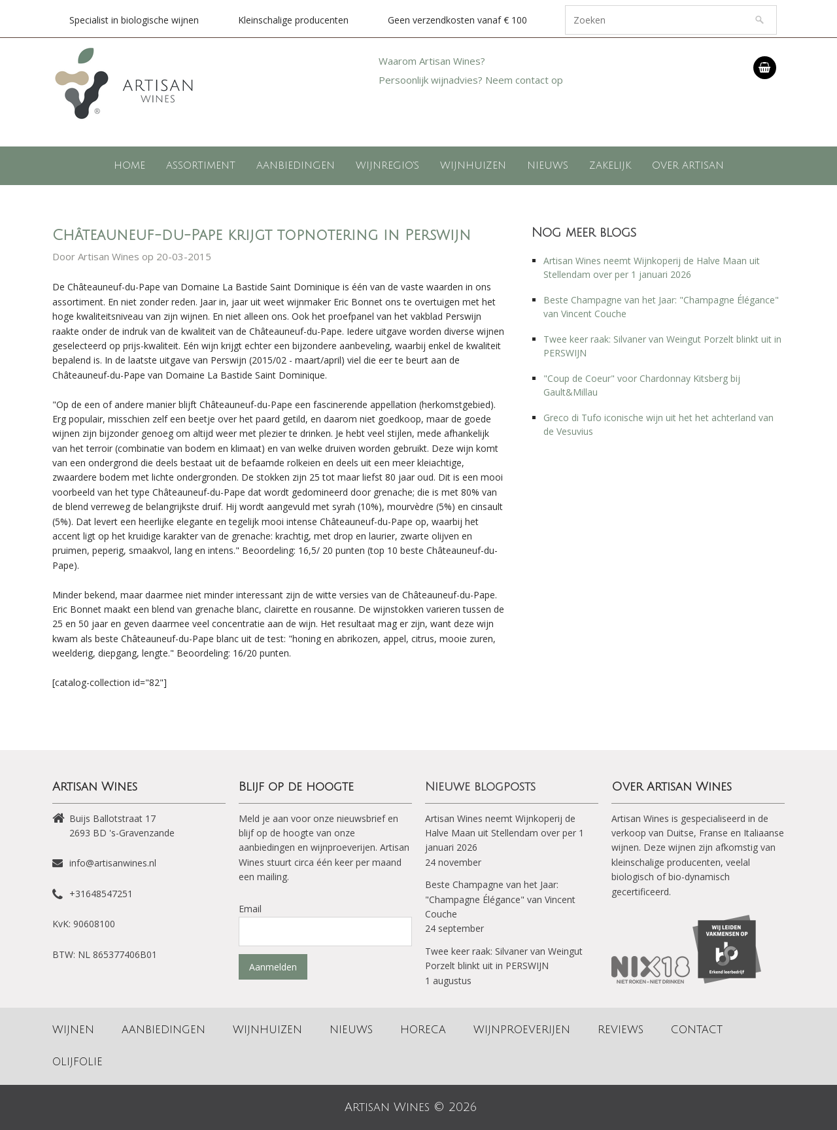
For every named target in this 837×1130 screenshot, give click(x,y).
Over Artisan (688, 165)
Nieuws (547, 165)
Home (129, 165)
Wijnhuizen (473, 165)
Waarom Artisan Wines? (432, 60)
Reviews (620, 1030)
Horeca (423, 1030)
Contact (697, 1030)
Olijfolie (77, 1062)
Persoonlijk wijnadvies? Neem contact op (471, 79)
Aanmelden (273, 967)
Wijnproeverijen (521, 1030)
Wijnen (73, 1030)
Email (250, 908)
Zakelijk (610, 165)
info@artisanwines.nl (112, 863)
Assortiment (200, 165)
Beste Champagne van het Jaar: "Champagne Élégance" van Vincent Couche (500, 899)
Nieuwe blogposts (480, 786)
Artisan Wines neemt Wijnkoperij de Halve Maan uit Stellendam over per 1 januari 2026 (504, 833)
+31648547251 (101, 893)
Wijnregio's (387, 165)
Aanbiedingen (295, 165)
